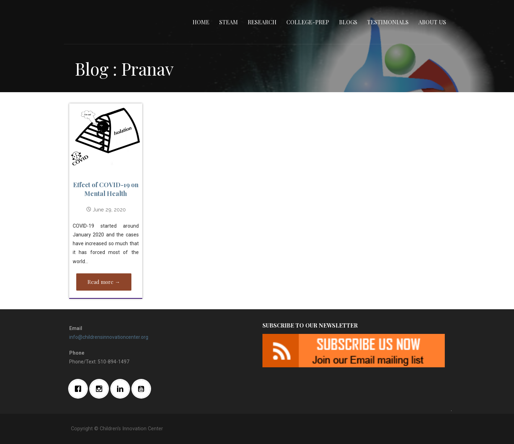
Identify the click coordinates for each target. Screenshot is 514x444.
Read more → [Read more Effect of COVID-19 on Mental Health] (103, 281)
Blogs (348, 22)
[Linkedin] (121, 389)
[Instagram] (100, 389)
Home (201, 22)
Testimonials (388, 22)
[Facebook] (79, 389)
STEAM (228, 22)
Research (262, 22)
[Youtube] (143, 389)
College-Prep (307, 22)
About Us (432, 22)
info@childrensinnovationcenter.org (108, 337)
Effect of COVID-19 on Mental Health (105, 189)
